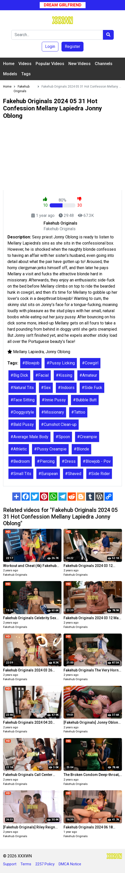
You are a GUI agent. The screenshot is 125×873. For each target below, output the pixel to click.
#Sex (46, 387)
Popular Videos (50, 63)
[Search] (57, 35)
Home (8, 63)
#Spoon (63, 436)
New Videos (79, 63)
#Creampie (87, 436)
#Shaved (73, 473)
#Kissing (64, 375)
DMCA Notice (70, 864)
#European (48, 473)
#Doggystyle (22, 412)
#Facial (42, 375)
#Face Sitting (23, 399)
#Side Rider (99, 473)
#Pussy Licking (61, 363)
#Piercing (46, 461)
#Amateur (88, 375)
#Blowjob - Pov (97, 461)
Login (50, 46)
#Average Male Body (29, 436)
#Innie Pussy (54, 399)
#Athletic (19, 449)
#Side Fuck (92, 387)
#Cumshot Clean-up (59, 424)
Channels (103, 63)
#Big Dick (19, 375)
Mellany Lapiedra (28, 351)
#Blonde (81, 449)
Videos (25, 63)
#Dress (69, 461)
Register (72, 46)
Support (9, 864)
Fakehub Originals (15, 574)
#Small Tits (21, 473)
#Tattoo (78, 412)
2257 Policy (45, 864)
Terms (25, 864)
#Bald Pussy (22, 424)
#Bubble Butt (85, 399)
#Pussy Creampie (50, 449)
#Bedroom (20, 461)
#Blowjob (30, 363)
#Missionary (52, 412)
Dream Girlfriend (62, 5)
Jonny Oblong (58, 351)
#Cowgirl (90, 363)
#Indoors (66, 387)
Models (10, 73)
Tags (26, 73)
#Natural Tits (22, 387)
